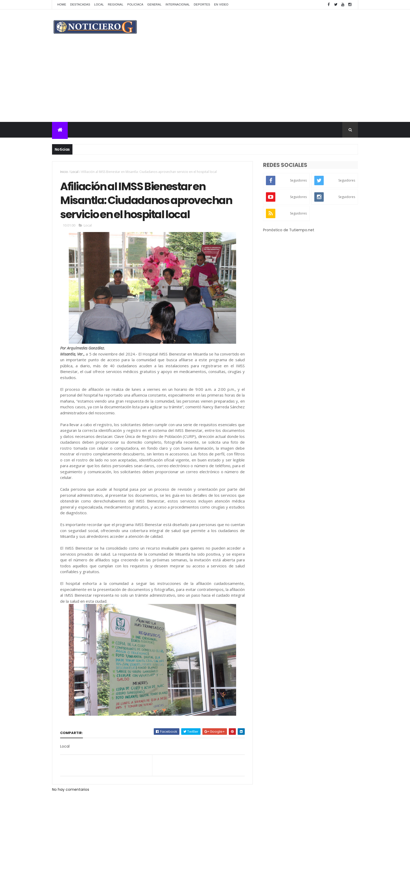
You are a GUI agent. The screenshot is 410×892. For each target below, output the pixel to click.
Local (99, 4)
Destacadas (80, 4)
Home (61, 4)
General (154, 4)
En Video (221, 4)
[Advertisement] (205, 82)
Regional (115, 4)
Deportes (202, 4)
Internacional (178, 4)
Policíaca (135, 4)
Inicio (64, 172)
